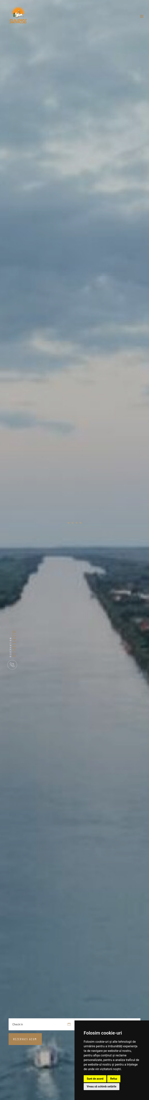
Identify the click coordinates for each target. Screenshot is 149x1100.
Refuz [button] (113, 1078)
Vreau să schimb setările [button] (101, 1086)
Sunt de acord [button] (95, 1078)
